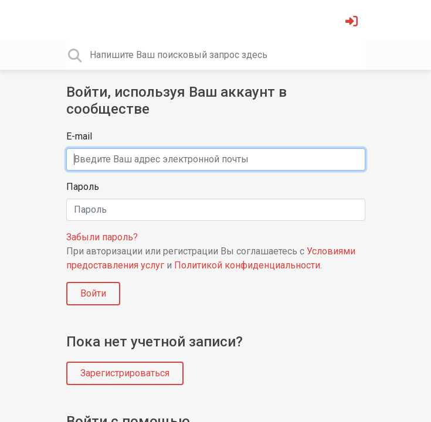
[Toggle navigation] (73, 20)
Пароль (82, 186)
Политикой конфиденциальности (247, 265)
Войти (93, 293)
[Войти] (353, 23)
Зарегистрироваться (124, 373)
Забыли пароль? (102, 237)
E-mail (79, 136)
